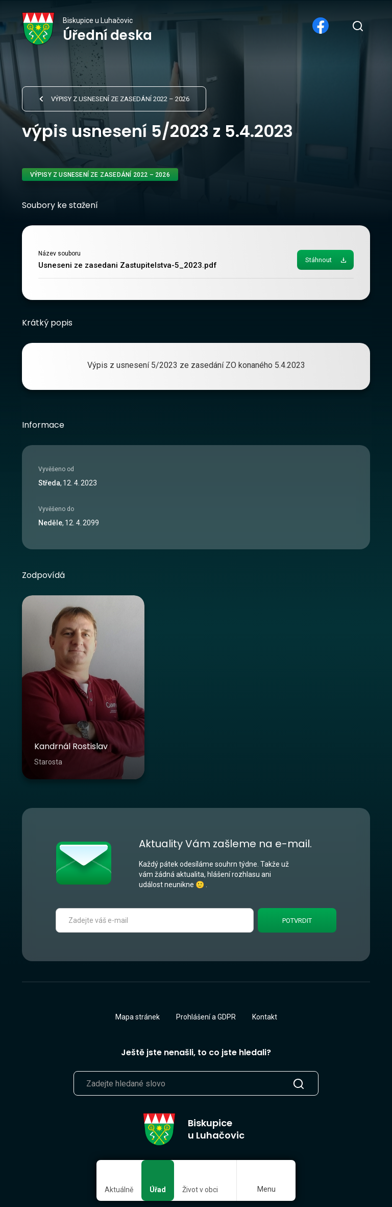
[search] (357, 25)
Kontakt (264, 1017)
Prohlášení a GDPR (206, 1017)
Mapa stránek (137, 1017)
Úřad (158, 1190)
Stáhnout (318, 260)
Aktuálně (119, 1190)
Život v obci (200, 1190)
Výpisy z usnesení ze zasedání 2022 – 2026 (120, 99)
